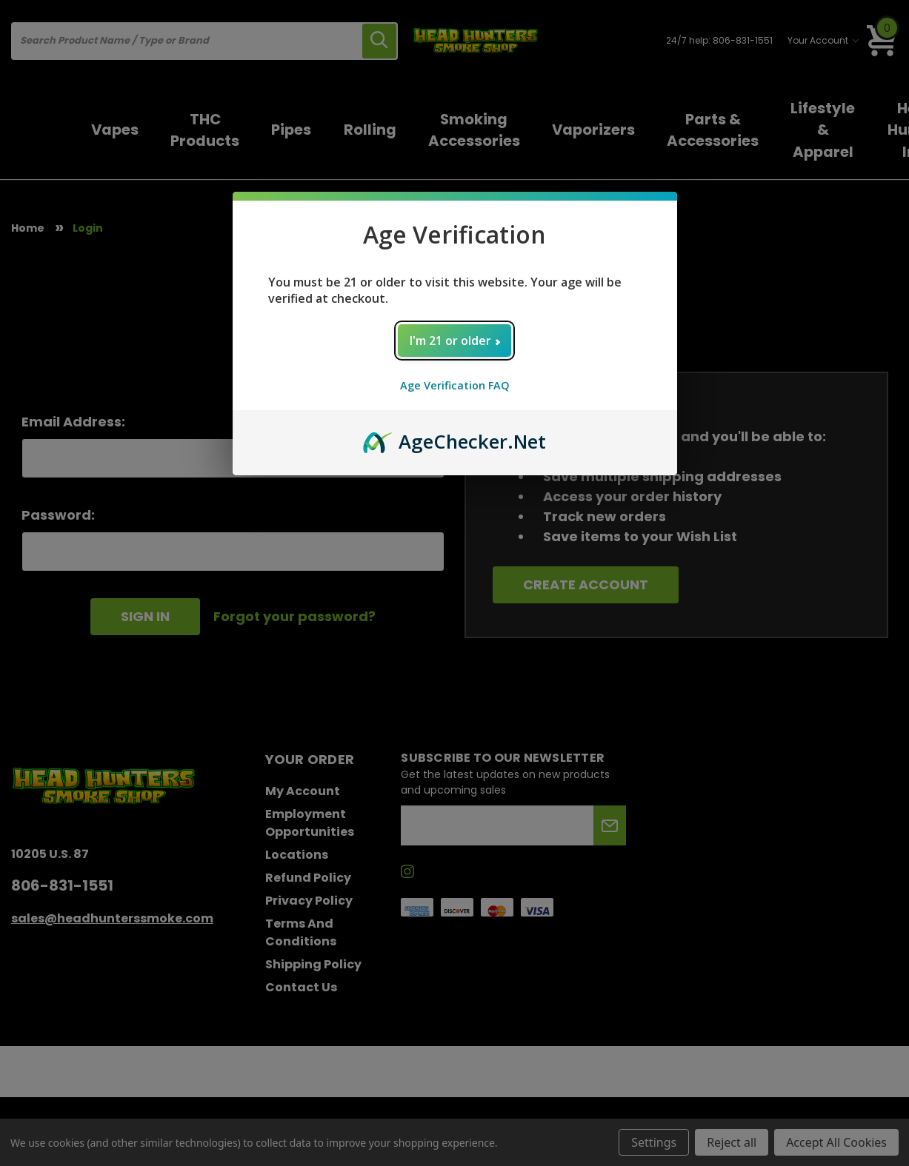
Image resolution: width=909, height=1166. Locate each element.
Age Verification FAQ (455, 385)
